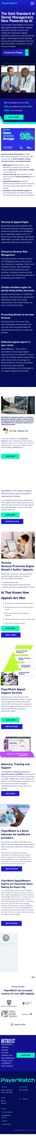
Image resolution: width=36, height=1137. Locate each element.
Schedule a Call (12, 521)
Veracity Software (7, 1112)
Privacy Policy (6, 1124)
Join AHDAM (10, 793)
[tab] (31, 977)
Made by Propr (30, 1130)
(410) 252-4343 (23, 1090)
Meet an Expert (12, 726)
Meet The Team (11, 923)
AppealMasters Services (6, 1116)
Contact (4, 1121)
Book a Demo (14, 117)
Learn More (10, 456)
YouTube (25, 1099)
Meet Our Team (12, 869)
